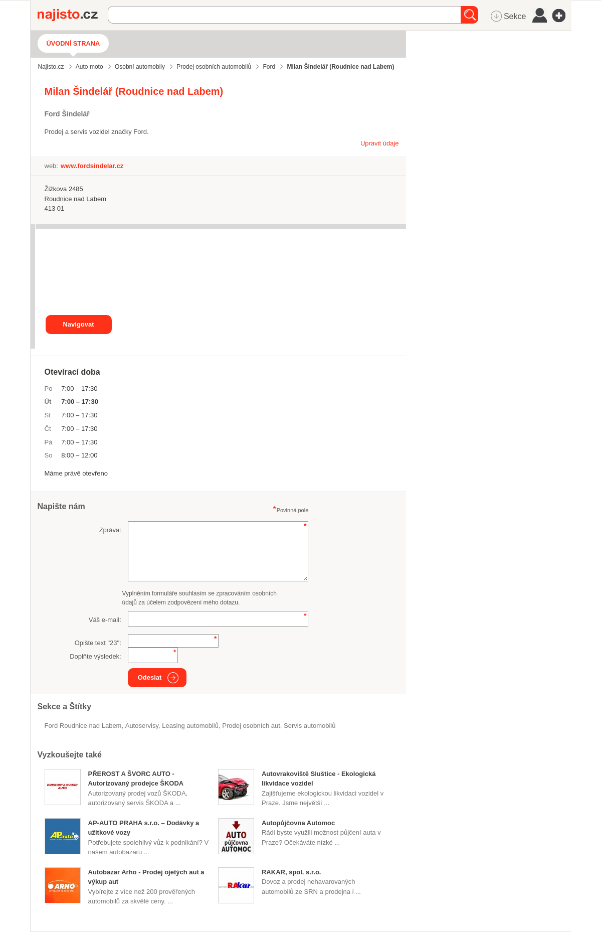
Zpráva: (110, 530)
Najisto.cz (73, 15)
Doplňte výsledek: (95, 656)
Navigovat (78, 324)
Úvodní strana (73, 43)
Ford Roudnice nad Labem (83, 725)
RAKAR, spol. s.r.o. (291, 872)
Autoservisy (141, 725)
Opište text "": (98, 643)
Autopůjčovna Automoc (298, 823)
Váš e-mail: (105, 620)
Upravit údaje (379, 143)
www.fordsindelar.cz (92, 166)
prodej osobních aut (251, 725)
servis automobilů (309, 725)
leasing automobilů (190, 725)
